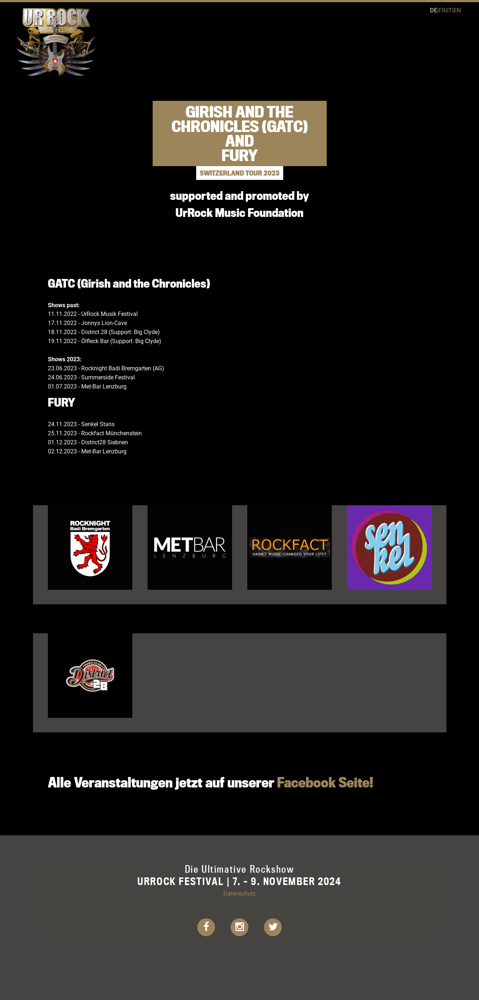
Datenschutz (239, 893)
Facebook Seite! (325, 782)
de (433, 10)
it (449, 10)
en (457, 10)
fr (442, 10)
